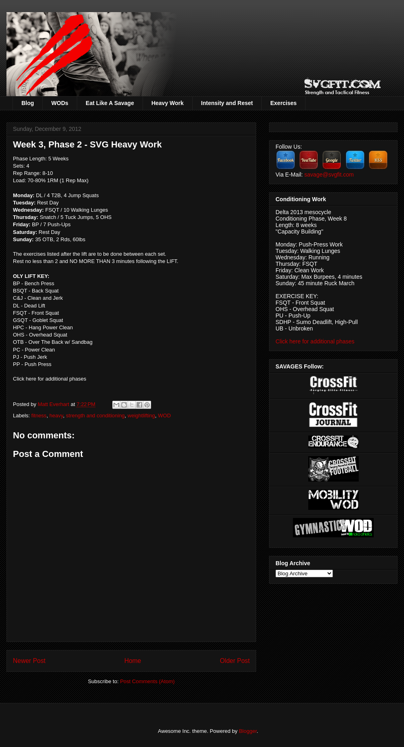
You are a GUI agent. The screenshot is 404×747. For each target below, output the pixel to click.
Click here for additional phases (49, 379)
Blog (27, 103)
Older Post (235, 660)
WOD (164, 415)
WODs (59, 103)
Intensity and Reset (227, 103)
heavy (56, 415)
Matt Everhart (54, 404)
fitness (39, 415)
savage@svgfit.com (329, 174)
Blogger (248, 731)
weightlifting (141, 415)
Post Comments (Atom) (147, 681)
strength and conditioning (95, 415)
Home (132, 660)
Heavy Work (168, 103)
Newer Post (29, 660)
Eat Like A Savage (110, 103)
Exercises (283, 103)
